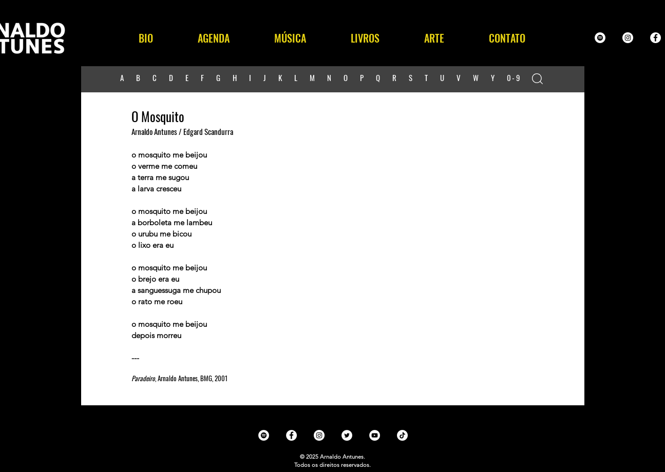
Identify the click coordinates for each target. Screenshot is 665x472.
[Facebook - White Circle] (655, 37)
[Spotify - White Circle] (600, 37)
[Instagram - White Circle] (627, 37)
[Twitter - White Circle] (346, 435)
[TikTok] (402, 435)
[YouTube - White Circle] (374, 435)
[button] (290, 38)
